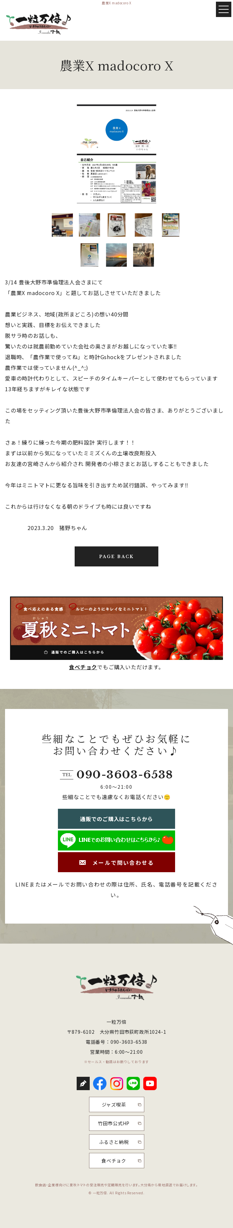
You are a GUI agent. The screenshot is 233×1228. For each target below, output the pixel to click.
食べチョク (83, 667)
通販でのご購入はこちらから (116, 819)
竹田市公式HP (114, 1123)
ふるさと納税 (114, 1142)
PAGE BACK (116, 556)
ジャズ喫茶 (114, 1104)
